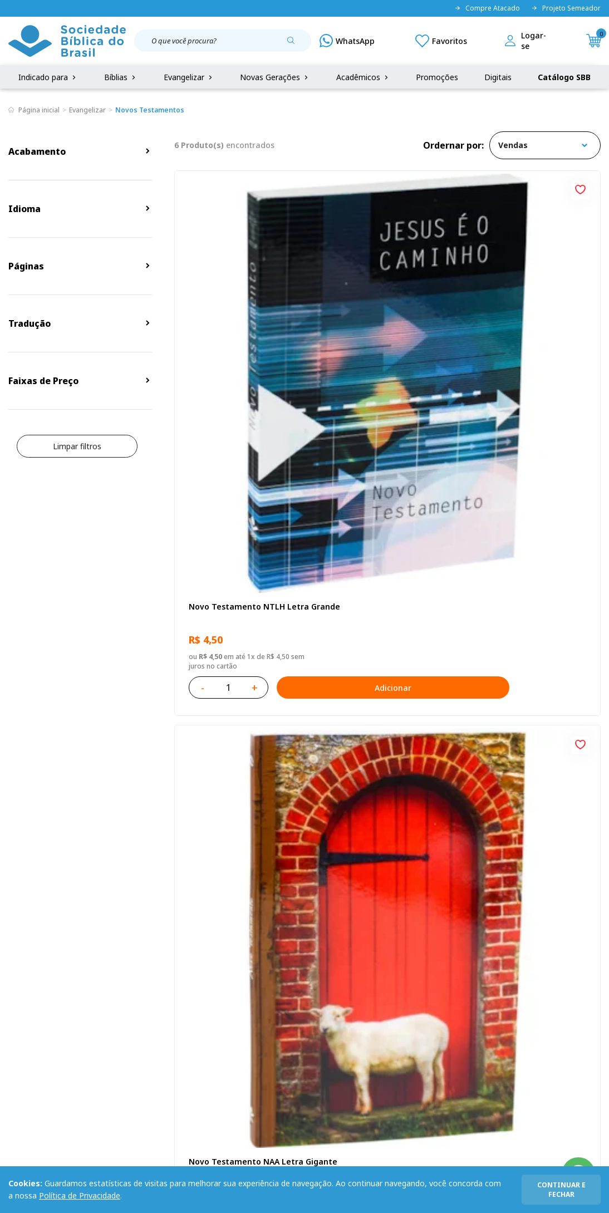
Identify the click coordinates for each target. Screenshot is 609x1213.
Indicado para (48, 77)
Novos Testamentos (149, 110)
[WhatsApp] (347, 40)
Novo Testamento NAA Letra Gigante (376, 325)
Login (214, 951)
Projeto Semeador (566, 8)
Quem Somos (33, 951)
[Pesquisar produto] (295, 44)
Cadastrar (544, 859)
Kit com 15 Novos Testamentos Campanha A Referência (529, 589)
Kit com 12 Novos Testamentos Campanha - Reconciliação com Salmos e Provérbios (241, 589)
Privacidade (99, 951)
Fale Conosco (310, 951)
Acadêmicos (363, 77)
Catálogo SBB (564, 77)
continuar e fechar (561, 1189)
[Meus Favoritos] (441, 40)
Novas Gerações (275, 77)
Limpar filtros (77, 446)
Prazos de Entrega (112, 1013)
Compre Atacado (487, 8)
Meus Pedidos (230, 971)
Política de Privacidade (79, 1195)
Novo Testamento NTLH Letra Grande (234, 325)
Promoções (437, 77)
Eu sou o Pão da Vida (516, 319)
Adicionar (292, 400)
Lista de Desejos (235, 992)
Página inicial (39, 110)
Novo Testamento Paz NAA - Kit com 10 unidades (387, 589)
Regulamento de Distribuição (132, 971)
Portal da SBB (34, 992)
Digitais (498, 77)
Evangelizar (189, 77)
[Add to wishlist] (293, 188)
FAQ (16, 971)
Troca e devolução (112, 992)
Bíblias (120, 77)
